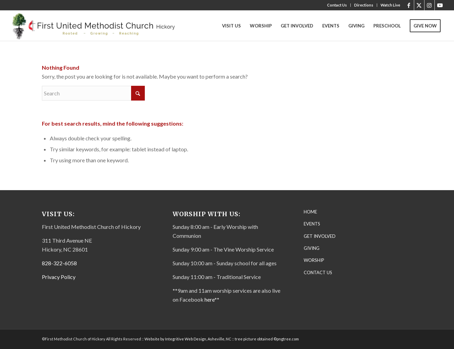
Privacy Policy (58, 277)
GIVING (311, 248)
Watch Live (390, 5)
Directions (363, 5)
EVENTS (312, 223)
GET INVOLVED (320, 236)
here (209, 299)
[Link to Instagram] (429, 5)
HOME (310, 211)
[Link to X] (419, 5)
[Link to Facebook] (409, 5)
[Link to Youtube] (440, 5)
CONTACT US (318, 272)
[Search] (93, 93)
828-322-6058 (59, 263)
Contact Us (337, 5)
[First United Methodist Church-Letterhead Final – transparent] (99, 26)
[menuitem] (337, 5)
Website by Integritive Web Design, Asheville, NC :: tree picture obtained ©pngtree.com (221, 339)
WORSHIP (314, 260)
